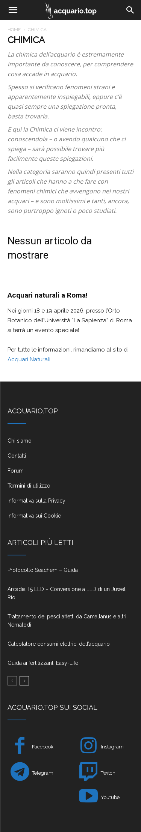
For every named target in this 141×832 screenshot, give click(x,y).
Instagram (112, 747)
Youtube (110, 797)
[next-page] (24, 680)
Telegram (42, 773)
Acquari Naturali (29, 359)
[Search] (130, 10)
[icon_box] (70, 443)
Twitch (108, 773)
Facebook (42, 747)
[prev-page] (12, 680)
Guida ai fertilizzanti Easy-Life (43, 663)
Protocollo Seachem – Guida (43, 570)
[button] (13, 10)
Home (14, 29)
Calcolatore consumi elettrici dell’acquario (59, 644)
